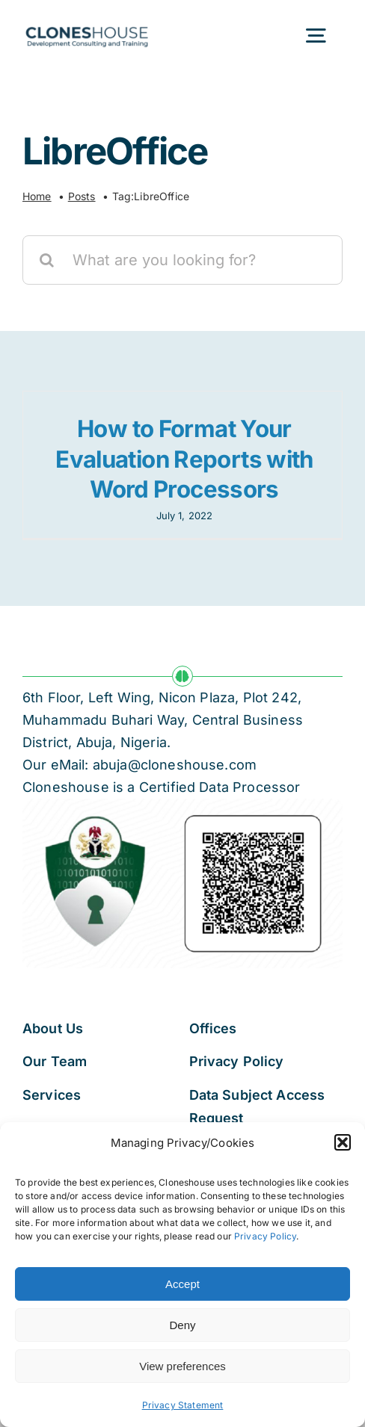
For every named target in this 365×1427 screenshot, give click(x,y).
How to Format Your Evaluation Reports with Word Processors (184, 459)
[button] (342, 1142)
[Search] (47, 260)
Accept (182, 1284)
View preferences (182, 1366)
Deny (182, 1325)
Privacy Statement (183, 1405)
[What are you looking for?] (182, 260)
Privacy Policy (265, 1236)
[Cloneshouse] (86, 24)
